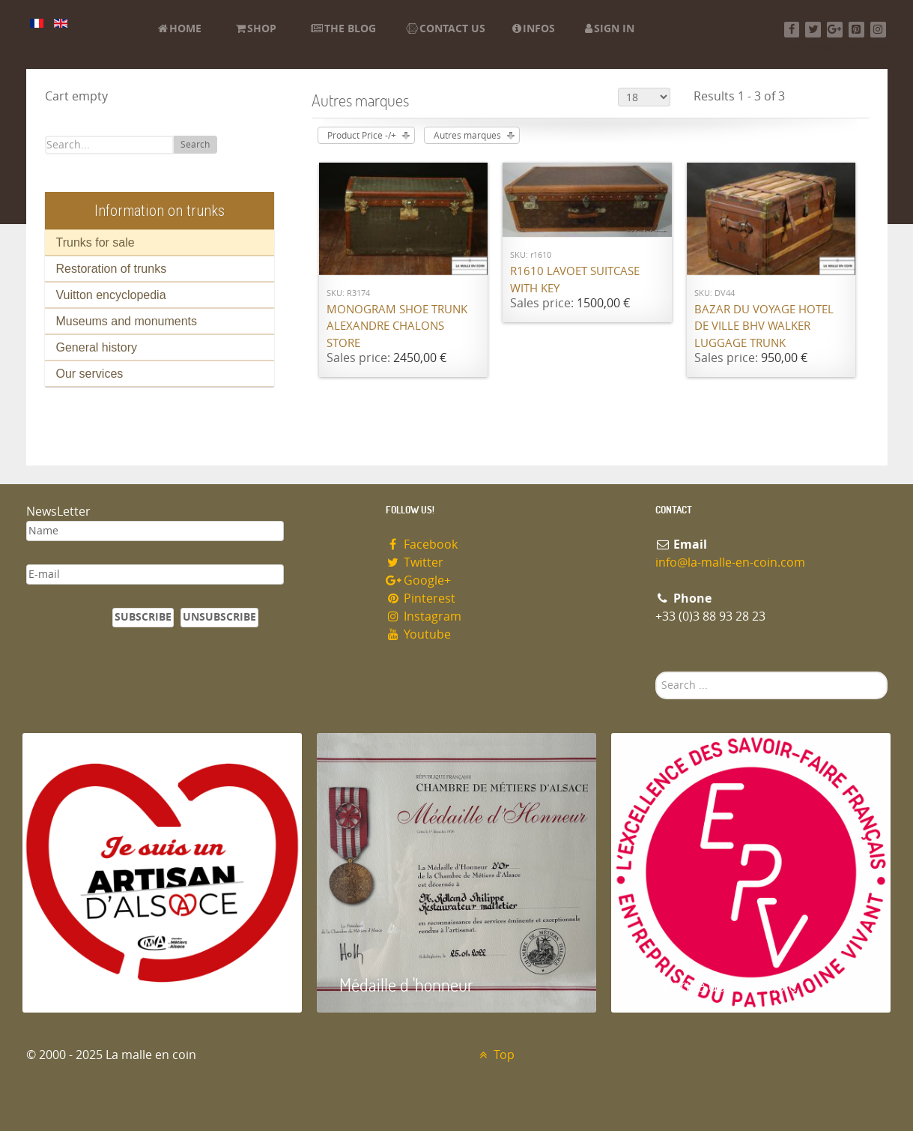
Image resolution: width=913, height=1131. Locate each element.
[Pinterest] (856, 29)
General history (97, 347)
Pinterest (421, 598)
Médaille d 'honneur (406, 984)
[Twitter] (813, 29)
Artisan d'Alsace (98, 984)
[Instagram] (878, 29)
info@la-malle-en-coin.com (730, 562)
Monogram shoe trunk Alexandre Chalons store (397, 326)
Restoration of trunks (111, 268)
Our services (90, 373)
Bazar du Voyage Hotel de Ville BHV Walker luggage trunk (764, 326)
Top (495, 1055)
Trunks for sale (95, 242)
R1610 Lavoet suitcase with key (575, 280)
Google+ (419, 580)
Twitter (415, 562)
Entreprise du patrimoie (715, 984)
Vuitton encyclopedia (111, 295)
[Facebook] (792, 29)
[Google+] (835, 29)
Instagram (424, 616)
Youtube (419, 634)
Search (195, 144)
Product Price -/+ (361, 135)
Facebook (422, 544)
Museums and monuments (127, 321)
